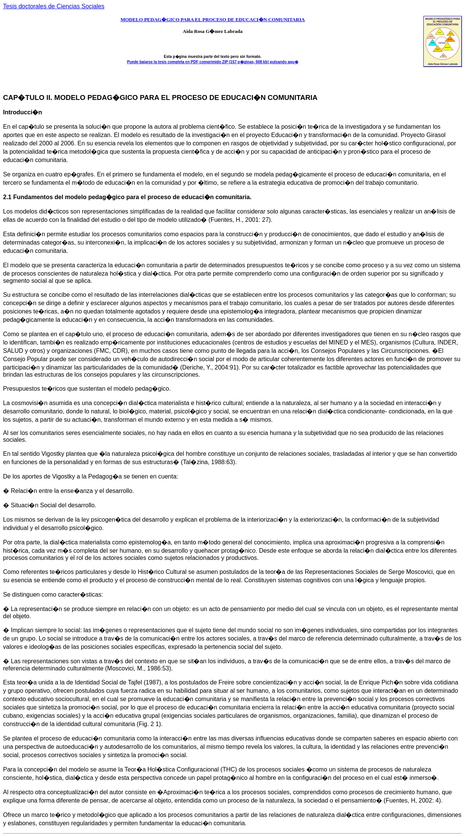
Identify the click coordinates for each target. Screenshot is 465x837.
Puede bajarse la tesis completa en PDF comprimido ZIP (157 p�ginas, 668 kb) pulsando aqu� (212, 62)
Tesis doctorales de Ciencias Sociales (54, 6)
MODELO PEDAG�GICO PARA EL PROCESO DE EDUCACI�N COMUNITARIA (212, 19)
